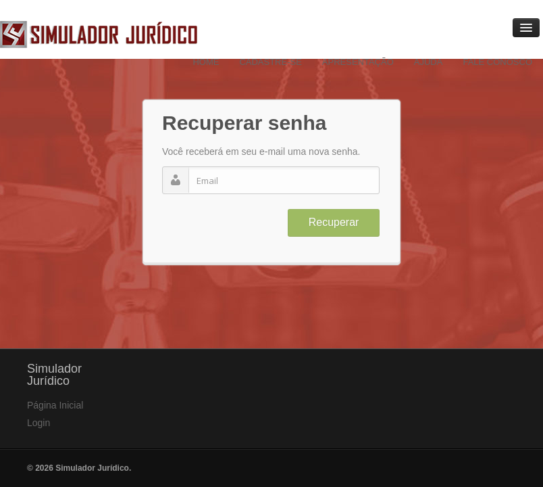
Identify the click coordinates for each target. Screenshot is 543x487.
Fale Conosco (497, 62)
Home (205, 62)
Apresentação (358, 62)
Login (38, 422)
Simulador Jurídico (98, 34)
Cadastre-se (270, 62)
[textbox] (271, 180)
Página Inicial (55, 405)
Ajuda (428, 62)
